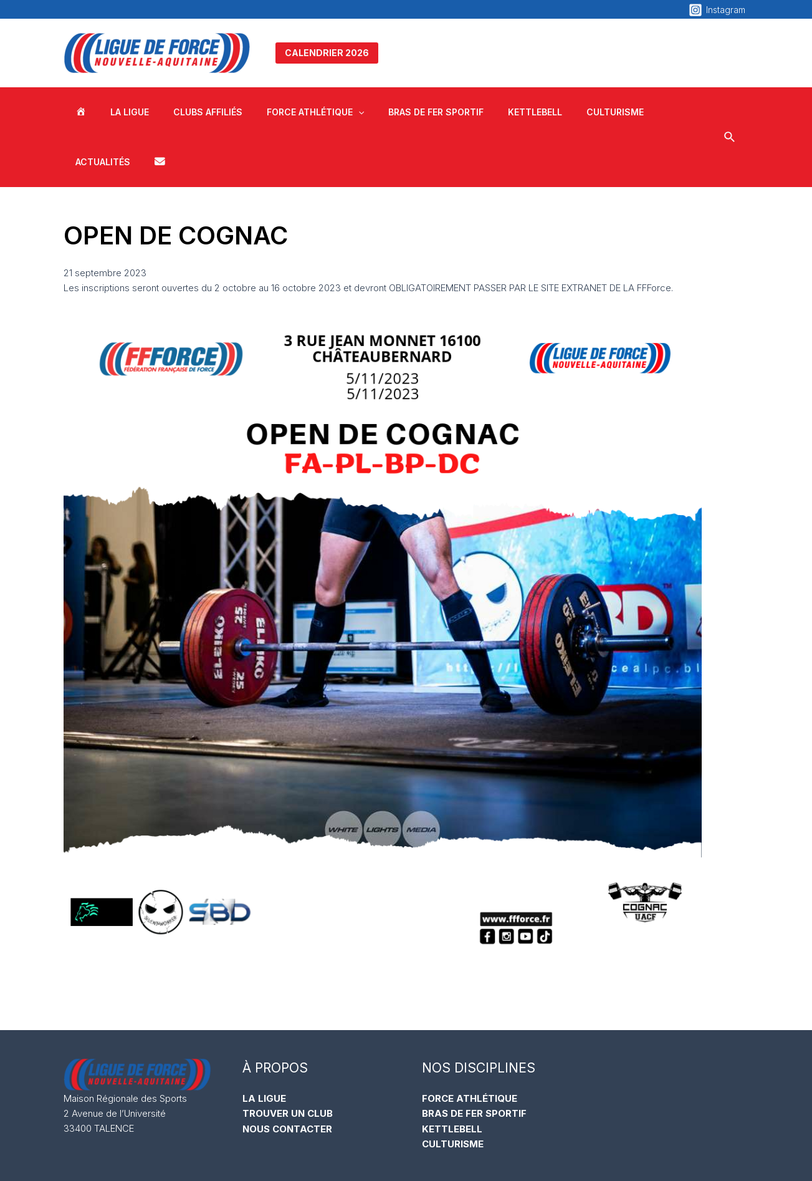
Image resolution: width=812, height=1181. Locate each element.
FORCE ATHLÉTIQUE (469, 1048)
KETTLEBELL (452, 1078)
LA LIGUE (264, 1048)
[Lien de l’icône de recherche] (727, 112)
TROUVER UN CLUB (287, 1063)
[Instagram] (716, 10)
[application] (334, 112)
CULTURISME (453, 1093)
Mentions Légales (531, 1156)
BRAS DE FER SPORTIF (474, 1063)
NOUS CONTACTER (287, 1078)
